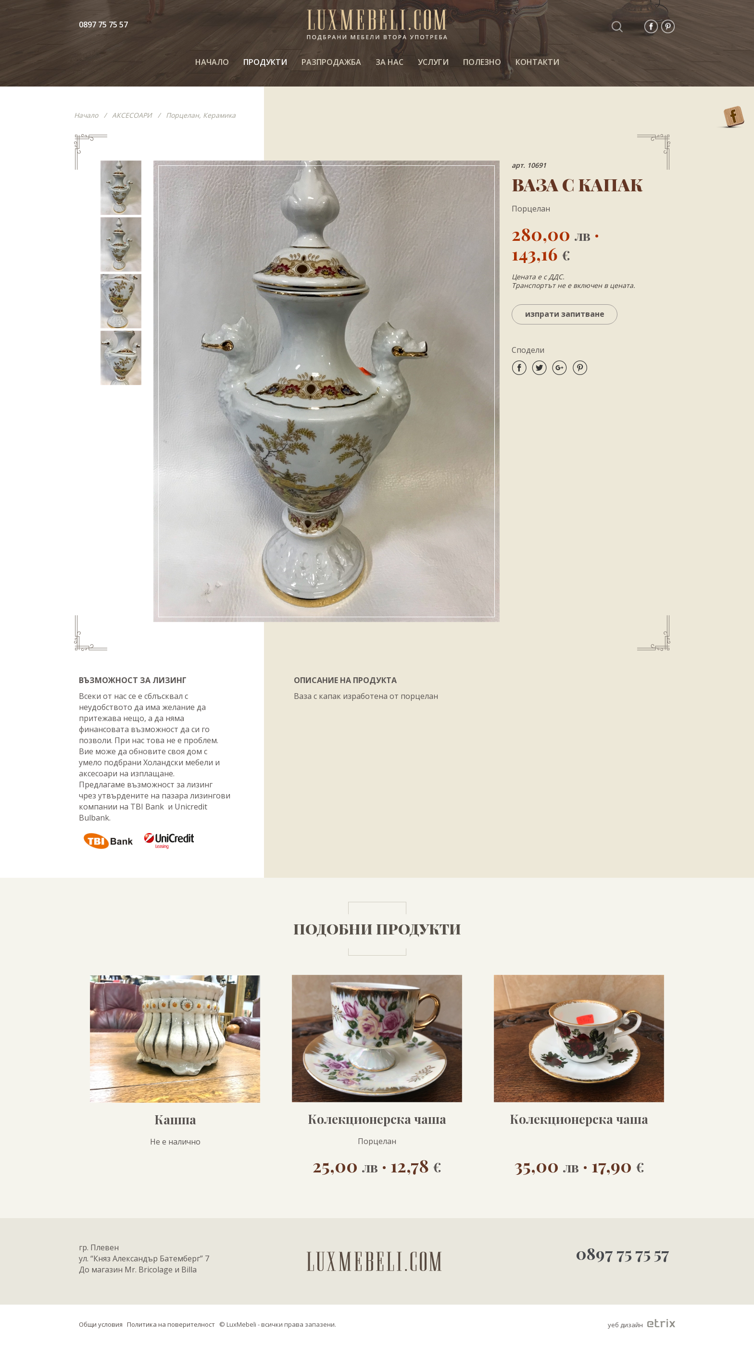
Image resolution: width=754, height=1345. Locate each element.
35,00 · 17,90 (579, 1165)
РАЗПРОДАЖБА (331, 62)
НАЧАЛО (212, 62)
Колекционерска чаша (377, 1119)
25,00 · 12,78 (377, 1165)
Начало (86, 115)
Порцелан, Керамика (201, 115)
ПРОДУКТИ (265, 62)
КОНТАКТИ (537, 62)
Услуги (433, 62)
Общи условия (101, 1324)
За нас (389, 62)
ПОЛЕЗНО (482, 62)
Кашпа (175, 1119)
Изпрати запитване (564, 314)
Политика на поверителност (171, 1324)
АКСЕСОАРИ (132, 115)
